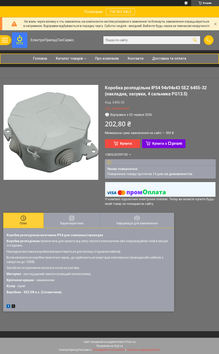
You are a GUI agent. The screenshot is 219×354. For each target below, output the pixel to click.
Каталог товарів (69, 58)
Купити (126, 143)
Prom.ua (130, 341)
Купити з (167, 143)
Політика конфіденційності (143, 349)
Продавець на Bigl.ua (109, 345)
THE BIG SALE (120, 12)
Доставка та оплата (169, 58)
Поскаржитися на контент (109, 349)
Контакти (135, 58)
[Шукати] (195, 40)
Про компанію (107, 58)
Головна (40, 58)
